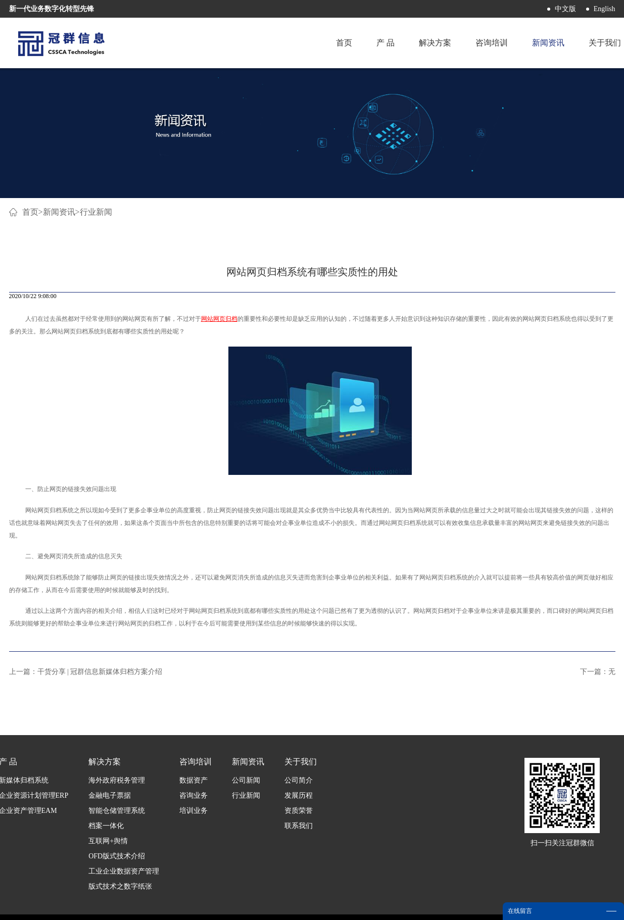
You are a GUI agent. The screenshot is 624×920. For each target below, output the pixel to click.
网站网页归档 (219, 318)
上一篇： (86, 671)
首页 (344, 42)
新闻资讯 (59, 212)
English (604, 9)
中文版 (565, 9)
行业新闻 (96, 212)
